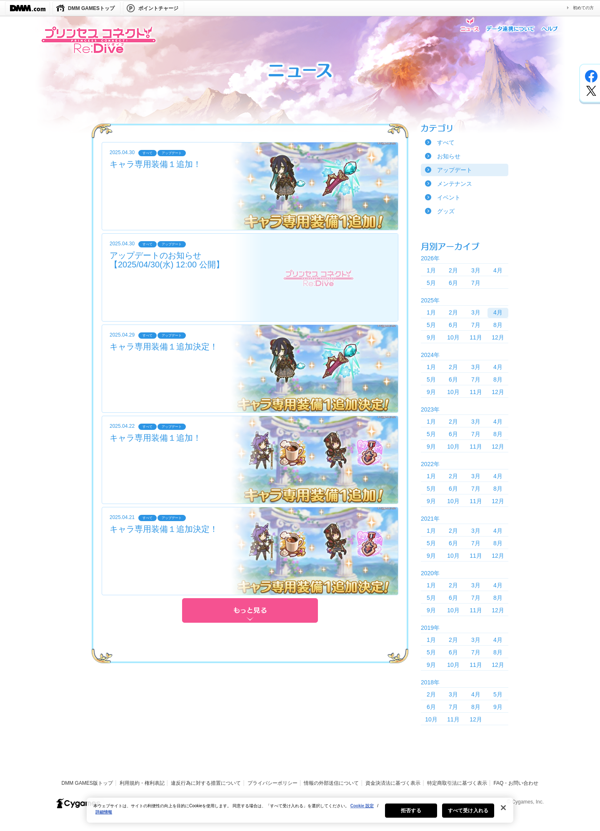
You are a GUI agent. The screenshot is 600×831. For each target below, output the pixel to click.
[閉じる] (503, 813)
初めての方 (583, 7)
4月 (497, 270)
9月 (431, 337)
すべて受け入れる (468, 816)
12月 (498, 337)
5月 (431, 282)
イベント (448, 197)
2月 (453, 270)
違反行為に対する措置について (206, 783)
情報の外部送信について (331, 783)
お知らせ (448, 156)
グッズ (446, 211)
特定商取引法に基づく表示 (457, 783)
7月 (475, 282)
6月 (453, 282)
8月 (497, 325)
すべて (446, 142)
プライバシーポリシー (273, 783)
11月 (476, 337)
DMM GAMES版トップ (87, 783)
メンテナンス (454, 183)
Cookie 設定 (362, 811)
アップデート (454, 170)
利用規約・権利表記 (142, 783)
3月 (475, 270)
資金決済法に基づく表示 (392, 783)
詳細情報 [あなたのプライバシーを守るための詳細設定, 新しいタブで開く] (103, 817)
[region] (300, 815)
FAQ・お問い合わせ (515, 783)
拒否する (411, 816)
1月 (431, 270)
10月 (453, 337)
